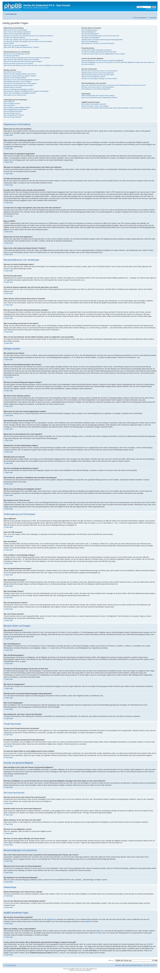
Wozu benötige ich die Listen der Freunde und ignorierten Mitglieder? (103, 60)
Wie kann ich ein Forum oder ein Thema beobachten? (98, 87)
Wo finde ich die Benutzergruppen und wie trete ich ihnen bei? (100, 35)
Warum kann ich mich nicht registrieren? (16, 45)
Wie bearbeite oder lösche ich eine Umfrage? (17, 81)
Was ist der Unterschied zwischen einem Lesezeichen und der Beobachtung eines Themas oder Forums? (114, 85)
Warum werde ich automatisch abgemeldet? (17, 33)
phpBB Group (51, 919)
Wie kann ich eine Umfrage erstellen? (15, 77)
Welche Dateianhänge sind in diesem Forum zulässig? (98, 95)
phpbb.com (100, 931)
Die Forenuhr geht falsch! (11, 55)
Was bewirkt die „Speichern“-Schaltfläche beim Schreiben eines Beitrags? (26, 91)
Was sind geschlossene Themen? (14, 115)
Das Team (118, 965)
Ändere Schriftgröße (154, 13)
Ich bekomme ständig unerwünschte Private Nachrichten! (99, 52)
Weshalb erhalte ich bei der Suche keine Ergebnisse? (98, 73)
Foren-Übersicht (11, 14)
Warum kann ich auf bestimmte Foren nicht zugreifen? (20, 83)
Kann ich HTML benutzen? (12, 103)
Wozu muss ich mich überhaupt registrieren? (17, 32)
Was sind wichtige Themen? (12, 113)
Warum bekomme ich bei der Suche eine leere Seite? (98, 74)
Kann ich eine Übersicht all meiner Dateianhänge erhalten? (99, 97)
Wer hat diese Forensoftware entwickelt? (94, 104)
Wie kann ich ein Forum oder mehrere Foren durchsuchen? (100, 71)
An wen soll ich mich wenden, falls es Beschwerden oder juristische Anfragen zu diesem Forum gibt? (112, 108)
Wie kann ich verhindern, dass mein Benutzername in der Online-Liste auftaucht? (28, 35)
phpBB (72, 969)
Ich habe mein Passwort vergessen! (15, 37)
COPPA (113, 192)
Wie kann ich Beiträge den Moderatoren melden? (19, 89)
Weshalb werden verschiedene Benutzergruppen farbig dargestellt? (102, 39)
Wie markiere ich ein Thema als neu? (15, 95)
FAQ (135, 17)
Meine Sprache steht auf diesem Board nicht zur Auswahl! (21, 59)
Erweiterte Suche (151, 9)
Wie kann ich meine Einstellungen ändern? (17, 54)
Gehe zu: (111, 960)
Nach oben (9, 135)
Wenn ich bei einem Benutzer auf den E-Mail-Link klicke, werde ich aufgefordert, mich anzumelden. (34, 65)
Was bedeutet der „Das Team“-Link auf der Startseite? (98, 43)
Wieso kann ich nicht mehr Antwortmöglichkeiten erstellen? (22, 79)
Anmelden (153, 17)
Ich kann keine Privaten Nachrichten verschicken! (97, 50)
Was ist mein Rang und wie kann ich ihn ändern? (19, 63)
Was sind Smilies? (9, 105)
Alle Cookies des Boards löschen (132, 965)
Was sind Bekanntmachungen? (13, 111)
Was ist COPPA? (9, 43)
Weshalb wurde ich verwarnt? (13, 87)
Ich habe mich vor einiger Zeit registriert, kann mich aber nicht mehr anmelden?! (28, 41)
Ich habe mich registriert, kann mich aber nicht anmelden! (21, 39)
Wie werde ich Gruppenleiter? (91, 37)
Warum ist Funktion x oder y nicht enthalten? (95, 106)
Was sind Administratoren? (90, 30)
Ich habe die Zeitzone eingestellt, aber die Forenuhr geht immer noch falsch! (27, 57)
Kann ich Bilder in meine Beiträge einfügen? (17, 107)
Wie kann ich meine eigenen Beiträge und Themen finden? (99, 78)
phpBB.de (88, 921)
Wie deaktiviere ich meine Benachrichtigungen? (96, 89)
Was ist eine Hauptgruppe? (90, 41)
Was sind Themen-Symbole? (12, 117)
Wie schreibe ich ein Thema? (13, 72)
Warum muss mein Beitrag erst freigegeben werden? (20, 93)
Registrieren (143, 17)
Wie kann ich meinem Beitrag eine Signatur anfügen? (20, 76)
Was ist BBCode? (9, 101)
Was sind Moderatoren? (89, 32)
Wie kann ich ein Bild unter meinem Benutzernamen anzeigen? (23, 61)
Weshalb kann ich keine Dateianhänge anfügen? (18, 85)
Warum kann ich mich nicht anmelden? (15, 30)
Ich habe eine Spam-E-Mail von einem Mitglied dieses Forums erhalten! (103, 54)
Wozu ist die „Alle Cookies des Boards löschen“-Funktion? (21, 47)
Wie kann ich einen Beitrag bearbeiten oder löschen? (20, 74)
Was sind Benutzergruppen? (90, 33)
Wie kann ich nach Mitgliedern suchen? (93, 76)
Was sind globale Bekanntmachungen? (16, 109)
